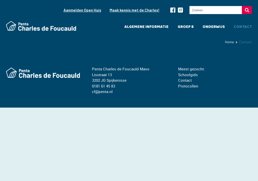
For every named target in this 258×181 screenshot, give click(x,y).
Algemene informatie (146, 27)
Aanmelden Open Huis (82, 10)
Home (229, 42)
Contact (243, 27)
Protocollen (188, 85)
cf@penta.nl (102, 91)
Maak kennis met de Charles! (134, 10)
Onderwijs (214, 27)
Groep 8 (186, 27)
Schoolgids (188, 74)
